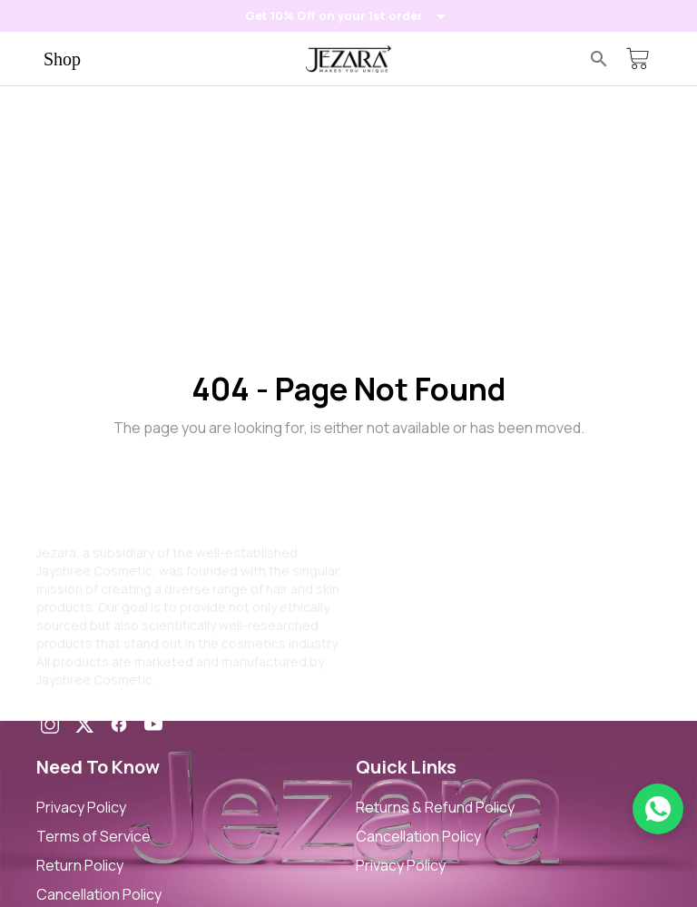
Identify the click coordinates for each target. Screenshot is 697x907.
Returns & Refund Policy (435, 807)
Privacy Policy (81, 807)
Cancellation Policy (99, 894)
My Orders (390, 626)
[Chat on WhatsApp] (658, 809)
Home (375, 538)
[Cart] (637, 58)
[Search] (599, 59)
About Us (386, 567)
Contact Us (394, 596)
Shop (62, 59)
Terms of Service (93, 836)
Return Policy (79, 865)
